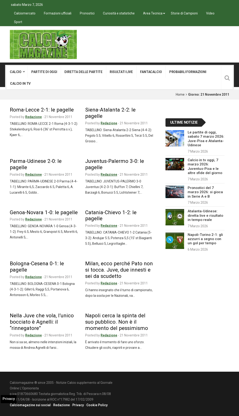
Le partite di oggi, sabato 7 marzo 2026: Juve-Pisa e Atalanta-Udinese (206, 138)
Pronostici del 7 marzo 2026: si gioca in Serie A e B (205, 192)
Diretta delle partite (83, 72)
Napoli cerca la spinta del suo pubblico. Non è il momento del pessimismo (116, 321)
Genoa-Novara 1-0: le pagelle (44, 212)
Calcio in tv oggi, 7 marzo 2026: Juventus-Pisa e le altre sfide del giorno (205, 166)
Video (210, 13)
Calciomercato (24, 13)
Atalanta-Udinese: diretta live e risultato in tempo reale (205, 215)
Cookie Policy (97, 405)
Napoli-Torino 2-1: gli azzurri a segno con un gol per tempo (205, 239)
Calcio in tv (20, 83)
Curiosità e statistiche (119, 13)
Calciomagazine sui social (30, 405)
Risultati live (121, 72)
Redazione (33, 117)
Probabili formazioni (187, 72)
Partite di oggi (44, 72)
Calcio (15, 72)
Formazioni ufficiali (57, 13)
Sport (18, 22)
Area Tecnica (152, 13)
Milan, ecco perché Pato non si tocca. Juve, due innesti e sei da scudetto (119, 269)
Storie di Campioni (184, 13)
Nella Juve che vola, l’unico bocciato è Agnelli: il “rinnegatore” (42, 321)
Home (180, 94)
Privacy (78, 405)
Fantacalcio (151, 72)
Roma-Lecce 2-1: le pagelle (42, 110)
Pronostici (87, 13)
